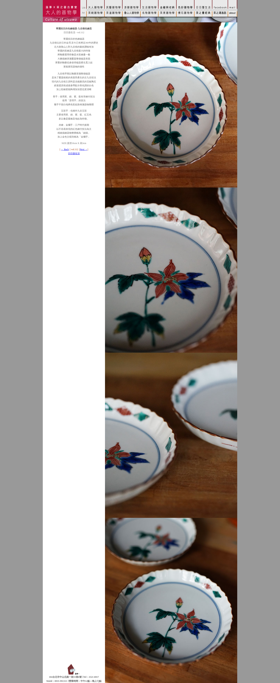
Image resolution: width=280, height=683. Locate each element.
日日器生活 (74, 153)
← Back (65, 149)
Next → (83, 149)
